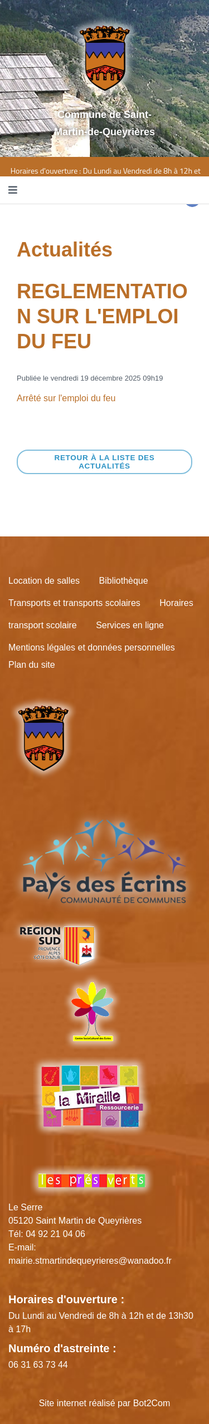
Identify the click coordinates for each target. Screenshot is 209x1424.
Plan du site (31, 664)
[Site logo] (104, 57)
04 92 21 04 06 (55, 1234)
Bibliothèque (123, 580)
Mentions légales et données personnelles (91, 647)
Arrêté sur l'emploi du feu (66, 398)
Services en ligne (130, 625)
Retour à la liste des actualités (104, 462)
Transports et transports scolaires (74, 603)
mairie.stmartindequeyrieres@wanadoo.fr (90, 1260)
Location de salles (44, 580)
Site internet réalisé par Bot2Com (105, 1403)
